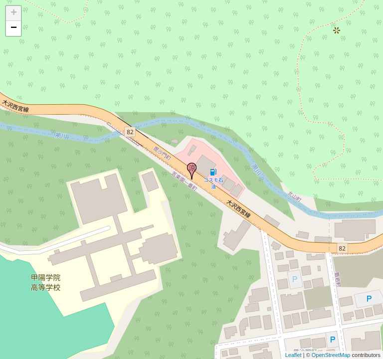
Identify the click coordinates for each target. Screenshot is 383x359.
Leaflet (293, 355)
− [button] (13, 28)
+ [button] (13, 13)
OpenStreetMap (331, 355)
